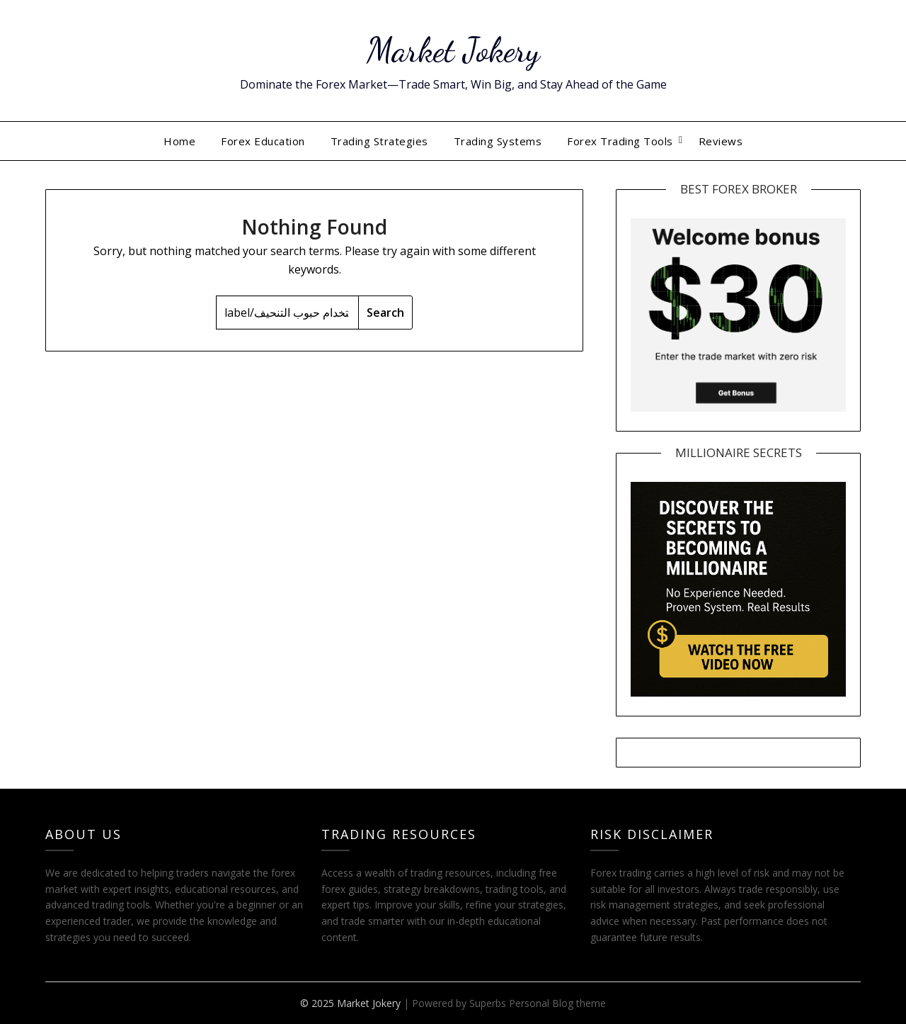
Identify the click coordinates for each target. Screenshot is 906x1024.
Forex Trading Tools (620, 141)
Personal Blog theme (557, 1003)
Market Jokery (453, 50)
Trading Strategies (379, 141)
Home (179, 141)
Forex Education (263, 141)
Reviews (721, 141)
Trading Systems (498, 141)
